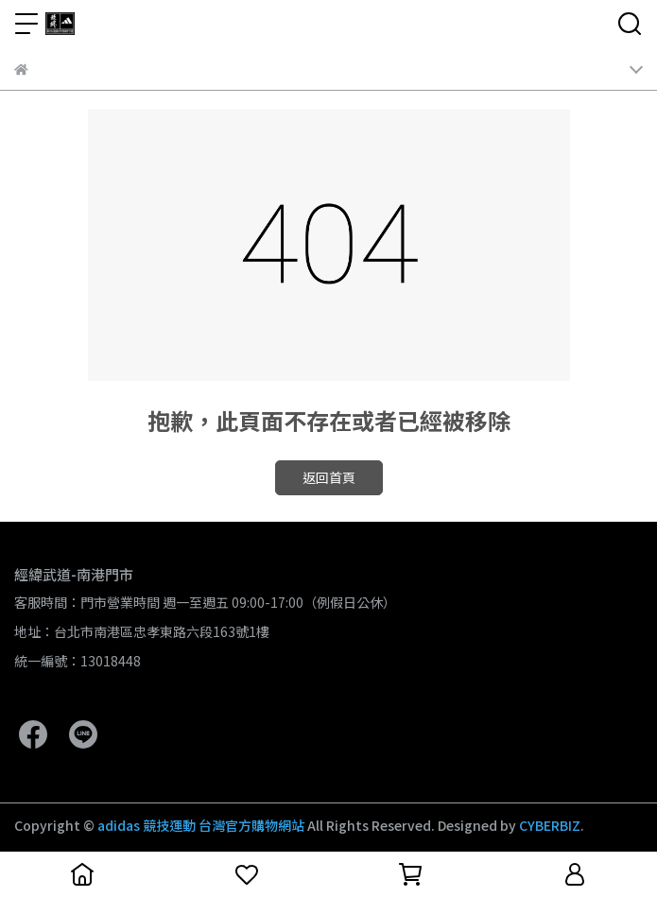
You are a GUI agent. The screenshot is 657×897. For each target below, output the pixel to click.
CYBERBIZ (549, 825)
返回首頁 (329, 477)
